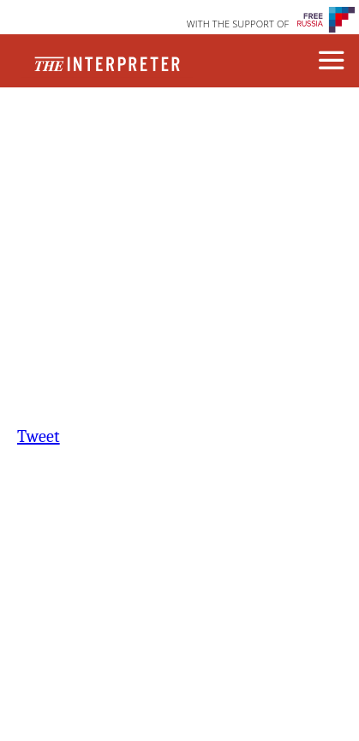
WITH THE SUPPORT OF (238, 23)
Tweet (38, 436)
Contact (112, 143)
